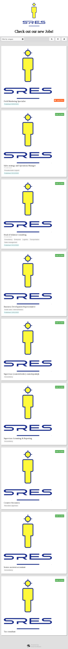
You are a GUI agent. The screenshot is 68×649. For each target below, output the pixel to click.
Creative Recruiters (12, 503)
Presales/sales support (11, 170)
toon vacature (60, 114)
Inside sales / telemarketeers (13, 310)
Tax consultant (9, 632)
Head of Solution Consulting (15, 235)
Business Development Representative (19, 307)
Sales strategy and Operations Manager (20, 166)
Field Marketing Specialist (15, 101)
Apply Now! (59, 100)
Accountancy (8, 377)
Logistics (25, 239)
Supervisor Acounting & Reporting (18, 438)
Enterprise (17, 239)
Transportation (34, 239)
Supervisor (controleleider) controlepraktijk (21, 374)
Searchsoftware (36, 647)
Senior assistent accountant (14, 567)
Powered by (35, 645)
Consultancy (8, 239)
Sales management (10, 242)
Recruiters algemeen (11, 506)
